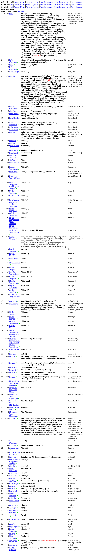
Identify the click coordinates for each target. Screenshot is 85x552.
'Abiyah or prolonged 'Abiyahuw (14, 203)
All (12, 5)
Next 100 (20, 11)
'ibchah (13, 153)
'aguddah (14, 519)
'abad (12, 76)
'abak (12, 354)
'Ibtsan (13, 476)
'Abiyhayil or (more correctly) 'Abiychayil (14, 223)
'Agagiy (14, 515)
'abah (12, 132)
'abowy (14, 146)
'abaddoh (14, 118)
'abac (12, 466)
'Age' (12, 508)
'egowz (13, 524)
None (68, 2)
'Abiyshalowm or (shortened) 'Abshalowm (14, 343)
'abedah (13, 114)
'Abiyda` (14, 196)
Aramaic (50, 2)
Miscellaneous (59, 2)
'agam (13, 541)
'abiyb (13, 172)
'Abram (14, 501)
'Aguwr (13, 527)
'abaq (12, 478)
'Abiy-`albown (14, 296)
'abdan (13, 127)
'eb (11, 65)
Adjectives (35, 2)
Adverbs (43, 2)
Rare (72, 2)
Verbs (28, 2)
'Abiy (12, 160)
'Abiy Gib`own (14, 177)
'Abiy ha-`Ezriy (14, 231)
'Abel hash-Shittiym (13, 390)
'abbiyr (13, 304)
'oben (12, 445)
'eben (12, 419)
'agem (13, 545)
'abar (12, 486)
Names (16, 2)
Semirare (79, 2)
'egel (12, 534)
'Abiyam (14, 263)
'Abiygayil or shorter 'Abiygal (14, 186)
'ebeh (12, 143)
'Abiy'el (14, 162)
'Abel (12, 370)
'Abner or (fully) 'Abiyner (14, 462)
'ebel (12, 372)
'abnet (13, 457)
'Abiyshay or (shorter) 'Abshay (14, 333)
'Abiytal (14, 258)
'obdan (13, 130)
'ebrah (13, 491)
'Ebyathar (14, 349)
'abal (12, 356)
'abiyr (13, 301)
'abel (12, 363)
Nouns (22, 2)
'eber (12, 489)
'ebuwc (13, 150)
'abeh (12, 141)
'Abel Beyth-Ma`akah (14, 383)
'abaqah (13, 483)
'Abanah (14, 448)
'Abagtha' (14, 72)
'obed (12, 111)
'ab (11, 14)
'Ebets (13, 473)
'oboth (12, 505)
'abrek (13, 498)
